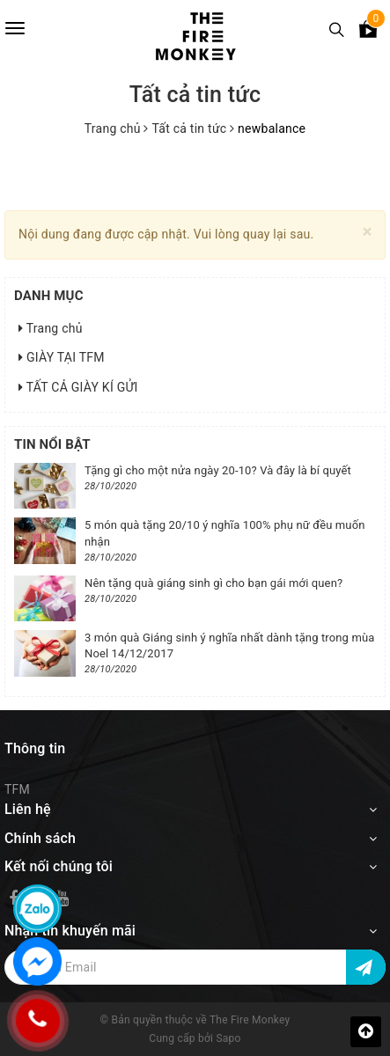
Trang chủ (50, 328)
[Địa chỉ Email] (195, 967)
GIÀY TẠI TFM (61, 357)
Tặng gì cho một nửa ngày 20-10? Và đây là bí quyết (218, 470)
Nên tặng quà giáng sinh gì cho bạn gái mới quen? (213, 583)
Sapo (228, 1038)
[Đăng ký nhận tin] (366, 967)
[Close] (367, 232)
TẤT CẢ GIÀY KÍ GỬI (78, 387)
